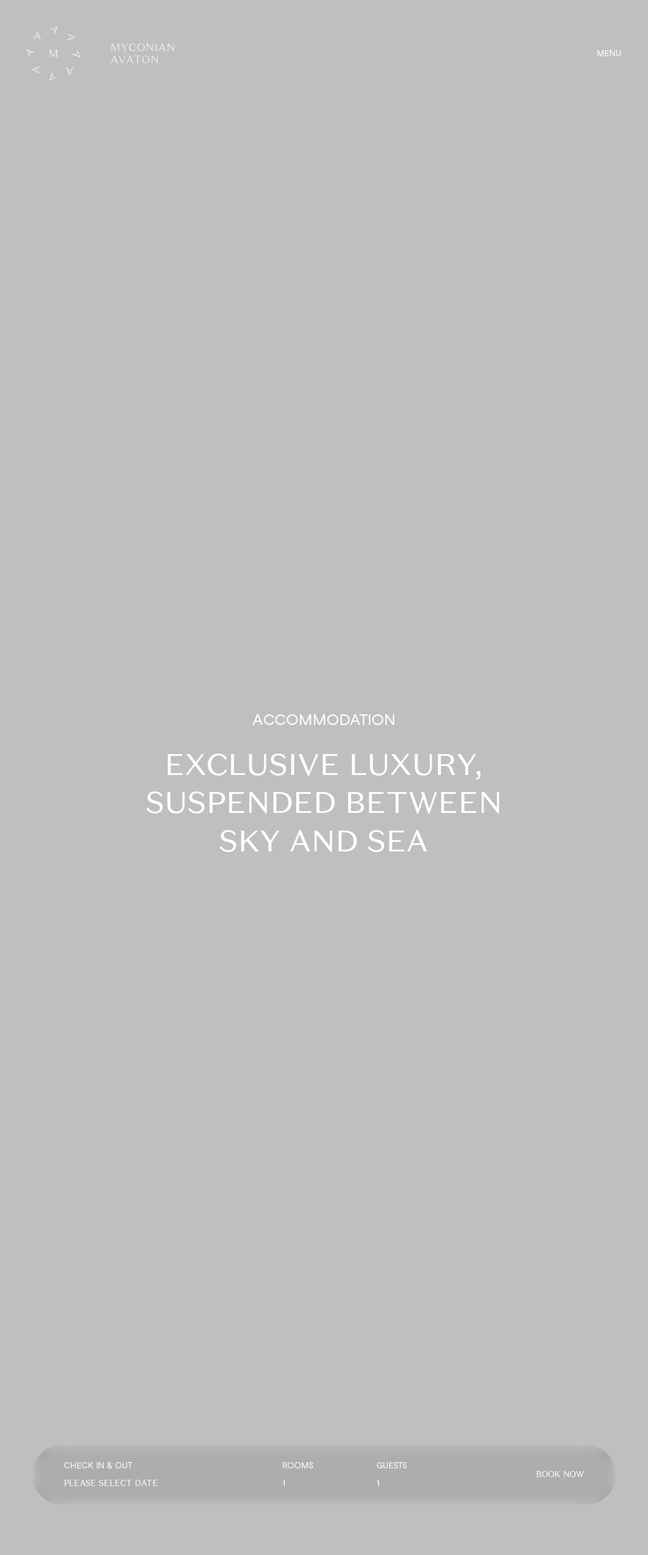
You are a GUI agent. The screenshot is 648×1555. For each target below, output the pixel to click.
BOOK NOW (560, 1474)
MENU (609, 53)
